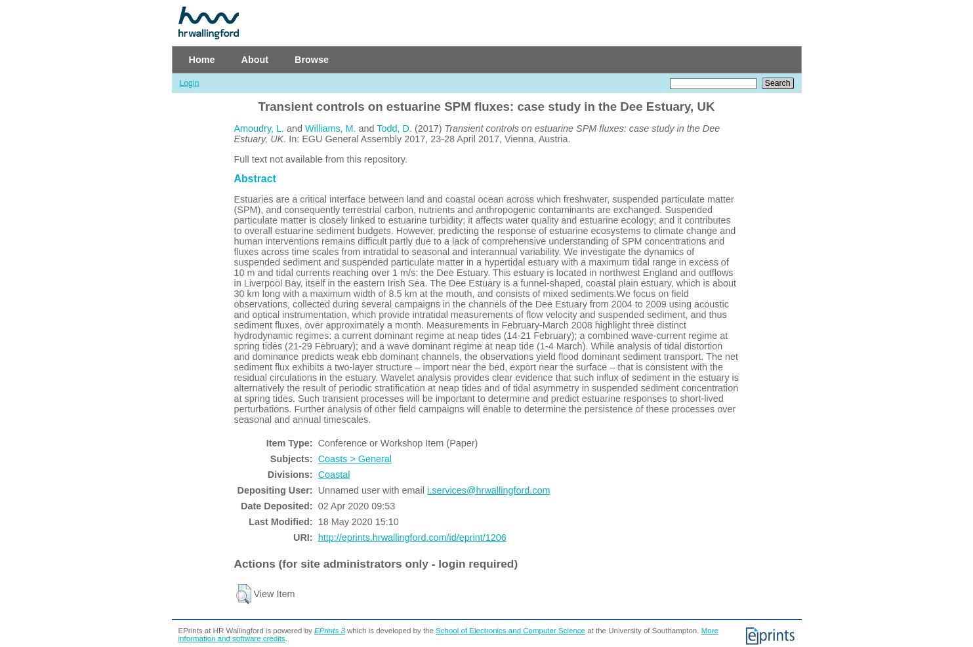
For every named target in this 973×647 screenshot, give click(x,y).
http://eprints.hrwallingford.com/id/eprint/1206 (412, 537)
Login (189, 83)
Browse (312, 59)
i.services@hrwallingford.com (488, 490)
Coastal (334, 474)
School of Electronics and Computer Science (510, 631)
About (254, 59)
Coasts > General (355, 459)
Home (202, 59)
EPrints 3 (329, 631)
